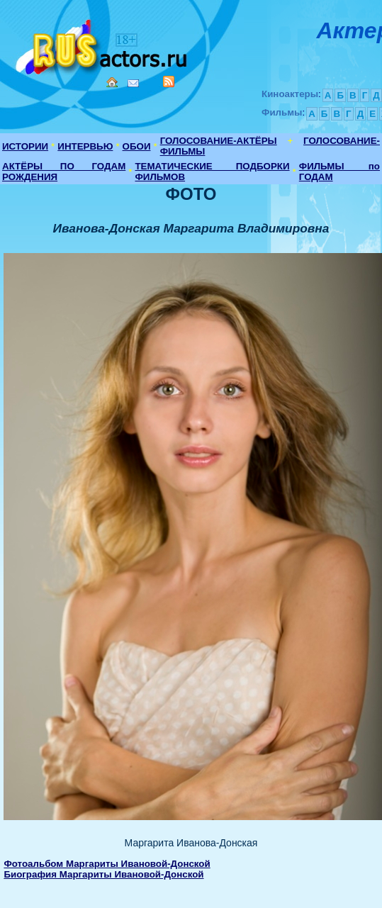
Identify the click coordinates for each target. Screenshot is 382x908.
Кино (102, 44)
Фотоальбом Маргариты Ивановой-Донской (107, 863)
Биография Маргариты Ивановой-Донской (103, 874)
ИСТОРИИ (25, 146)
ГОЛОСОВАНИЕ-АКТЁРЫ (218, 140)
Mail (133, 83)
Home (112, 82)
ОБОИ (137, 146)
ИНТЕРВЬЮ (85, 146)
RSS (168, 81)
